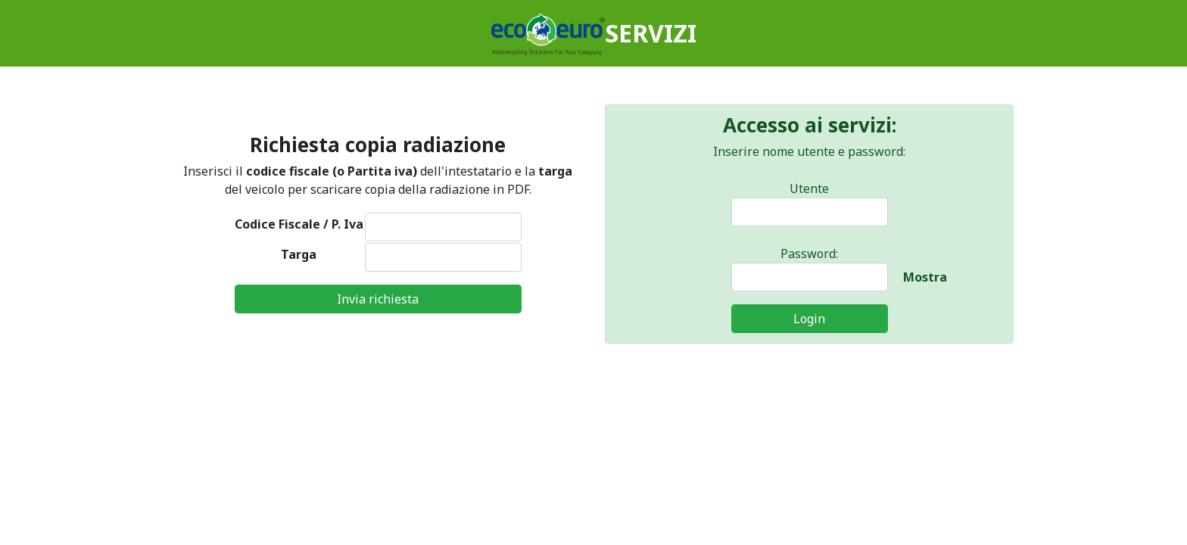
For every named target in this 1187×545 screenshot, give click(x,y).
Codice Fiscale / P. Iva (299, 224)
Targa (298, 254)
